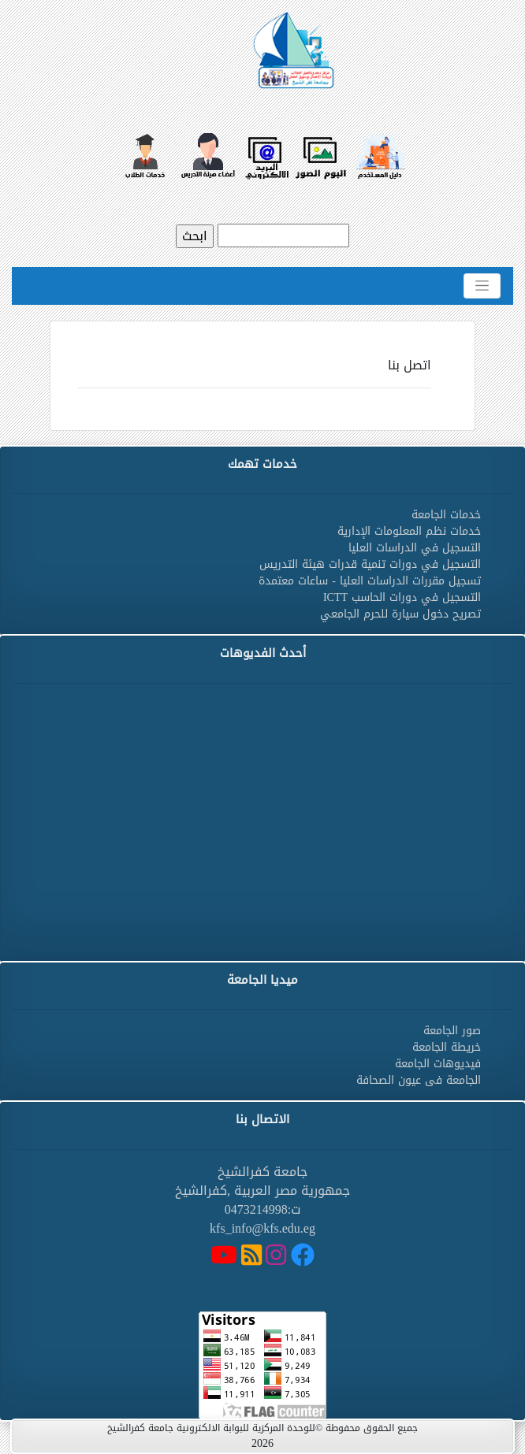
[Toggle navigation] (482, 286)
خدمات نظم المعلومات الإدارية (409, 531)
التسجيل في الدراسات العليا (414, 547)
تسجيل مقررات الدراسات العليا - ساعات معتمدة (370, 581)
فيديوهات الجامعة (438, 1063)
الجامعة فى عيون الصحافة (418, 1080)
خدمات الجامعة (446, 514)
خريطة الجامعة (446, 1047)
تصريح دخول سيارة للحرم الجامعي (400, 614)
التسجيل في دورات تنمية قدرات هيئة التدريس (370, 564)
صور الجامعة (452, 1030)
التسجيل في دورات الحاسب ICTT (402, 597)
